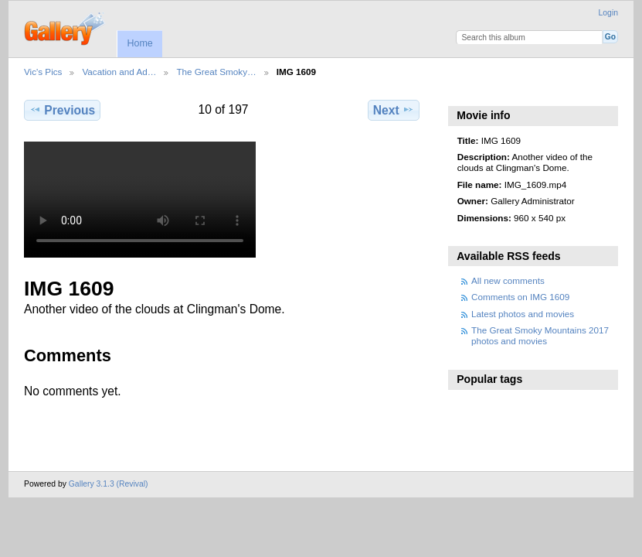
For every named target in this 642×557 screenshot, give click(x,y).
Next (393, 110)
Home (139, 43)
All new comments (508, 280)
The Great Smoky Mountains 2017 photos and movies (540, 335)
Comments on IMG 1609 (520, 297)
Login (608, 13)
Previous (62, 110)
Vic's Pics (43, 72)
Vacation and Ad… (119, 72)
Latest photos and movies (522, 314)
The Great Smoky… (216, 72)
